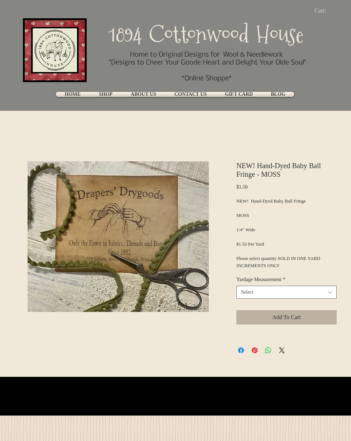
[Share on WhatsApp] (268, 350)
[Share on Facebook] (241, 350)
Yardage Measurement (260, 279)
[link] (326, 10)
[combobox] (286, 292)
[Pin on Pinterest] (254, 350)
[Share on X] (282, 350)
